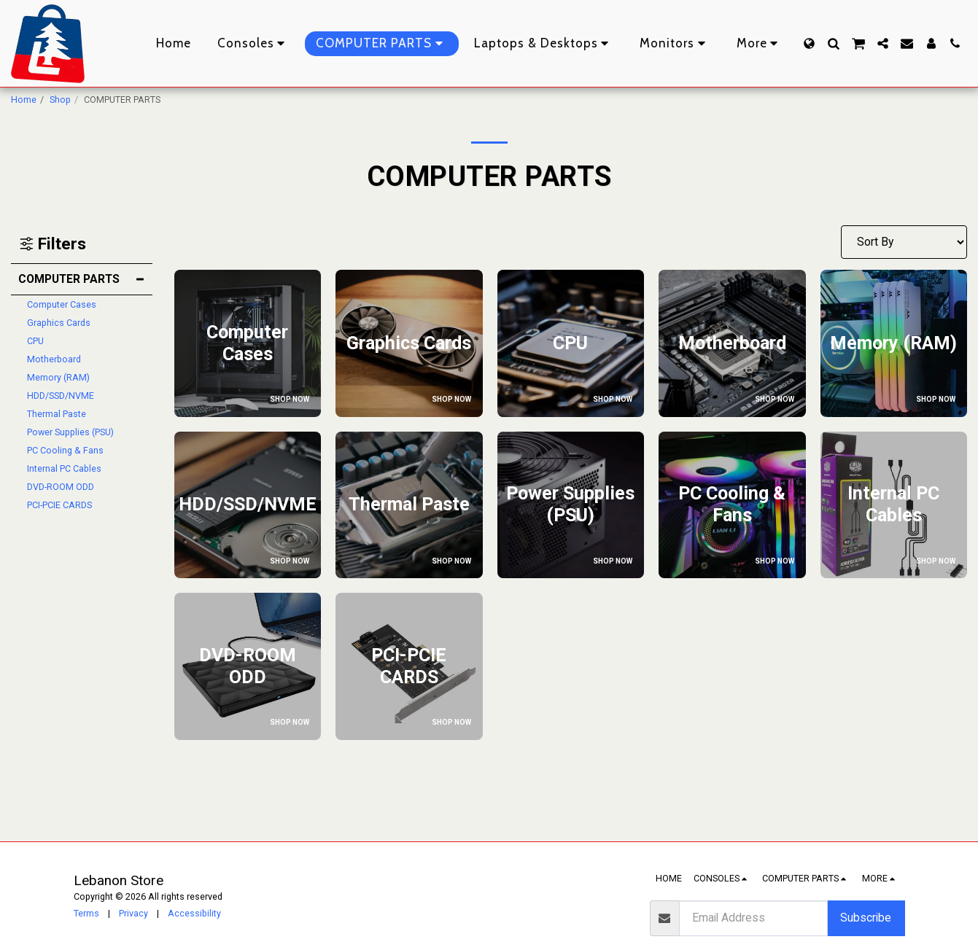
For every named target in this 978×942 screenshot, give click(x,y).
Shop (60, 99)
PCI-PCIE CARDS (59, 504)
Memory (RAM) (58, 377)
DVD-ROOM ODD (60, 486)
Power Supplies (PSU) (70, 432)
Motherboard (54, 359)
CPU (35, 340)
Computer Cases (61, 304)
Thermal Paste (56, 413)
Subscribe (865, 918)
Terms (86, 913)
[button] (833, 43)
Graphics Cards (58, 322)
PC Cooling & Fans (65, 450)
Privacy (133, 913)
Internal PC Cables (64, 468)
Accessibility (194, 913)
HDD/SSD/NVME (60, 395)
